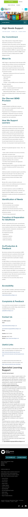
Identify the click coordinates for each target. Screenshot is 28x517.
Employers (18, 5)
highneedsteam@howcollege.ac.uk (9, 295)
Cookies (12, 501)
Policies (16, 501)
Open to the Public (5, 487)
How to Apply (10, 1)
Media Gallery (4, 492)
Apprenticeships (5, 488)
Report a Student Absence (7, 495)
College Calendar (5, 485)
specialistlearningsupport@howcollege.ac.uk (11, 328)
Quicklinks (20, 1)
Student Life (14, 31)
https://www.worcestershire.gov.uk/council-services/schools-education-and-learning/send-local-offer (13, 354)
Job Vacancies (5, 480)
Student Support (22, 31)
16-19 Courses (4, 481)
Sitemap (3, 501)
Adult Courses (5, 483)
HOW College (7, 31)
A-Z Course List (10, 457)
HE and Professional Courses (8, 490)
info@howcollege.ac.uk (5, 469)
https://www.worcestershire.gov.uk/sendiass (11, 364)
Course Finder (21, 457)
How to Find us (5, 478)
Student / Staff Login (11, 5)
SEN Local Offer (5, 493)
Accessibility (7, 501)
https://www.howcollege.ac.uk (12, 338)
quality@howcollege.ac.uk (7, 310)
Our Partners (21, 500)
